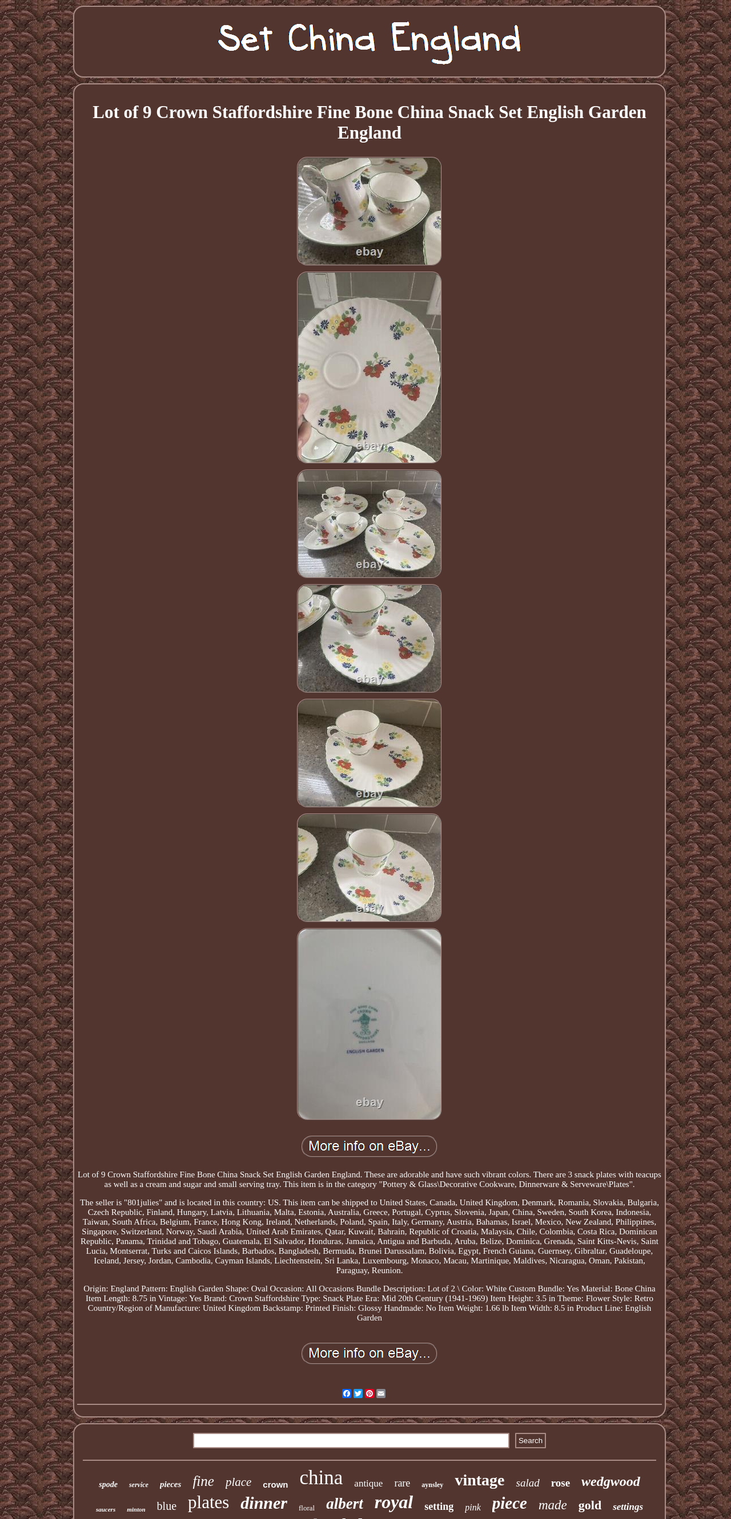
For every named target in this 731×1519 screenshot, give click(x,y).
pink (473, 1507)
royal (394, 1502)
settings (628, 1506)
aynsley (432, 1485)
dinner (263, 1502)
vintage (479, 1480)
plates (208, 1502)
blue (166, 1506)
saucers (105, 1509)
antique (368, 1483)
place (238, 1482)
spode (108, 1484)
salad (527, 1483)
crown (275, 1484)
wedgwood (610, 1481)
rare (402, 1483)
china (321, 1478)
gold (590, 1505)
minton (136, 1509)
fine (203, 1481)
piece (509, 1503)
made (553, 1505)
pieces (170, 1484)
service (138, 1485)
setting (438, 1506)
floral (307, 1508)
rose (560, 1483)
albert (344, 1503)
